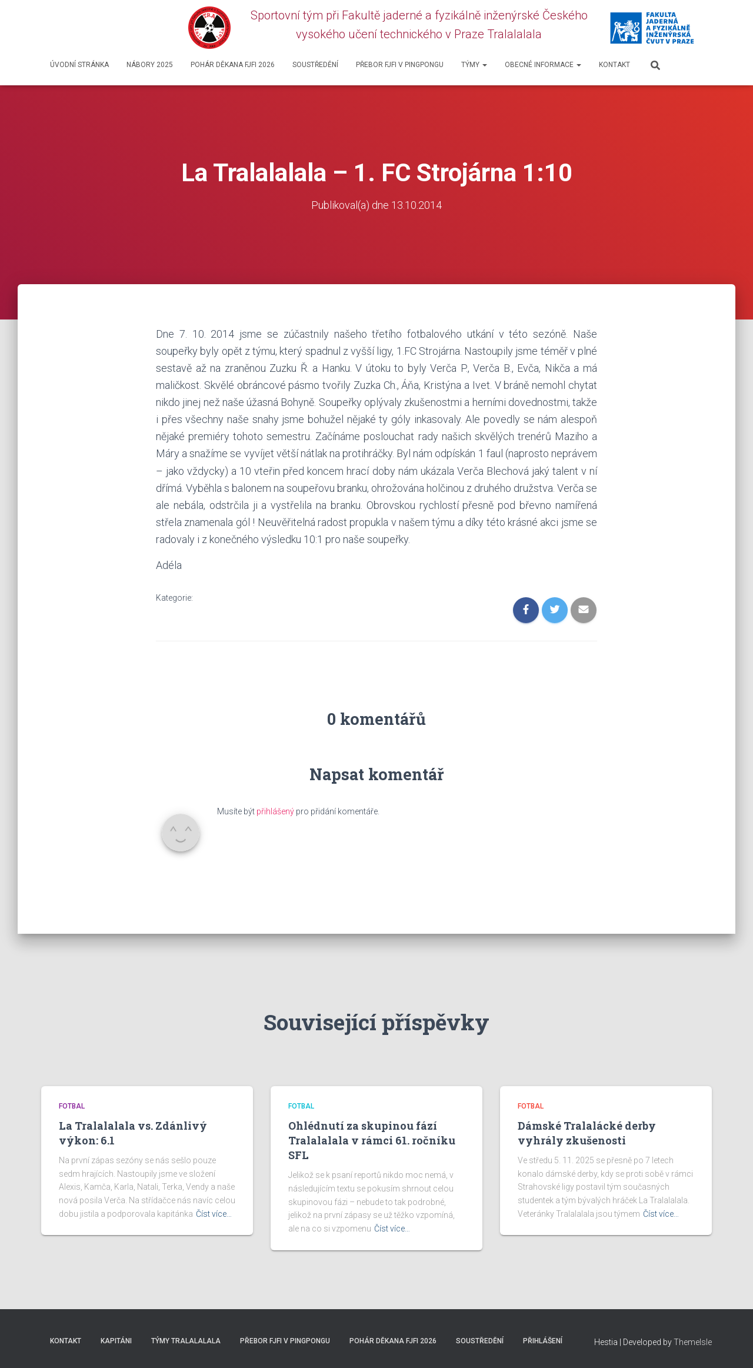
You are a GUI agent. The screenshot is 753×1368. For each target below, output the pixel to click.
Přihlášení (542, 1341)
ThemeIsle (693, 1342)
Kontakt (614, 65)
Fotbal (72, 1106)
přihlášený (275, 811)
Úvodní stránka (79, 65)
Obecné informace (543, 65)
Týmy (474, 65)
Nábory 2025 (149, 65)
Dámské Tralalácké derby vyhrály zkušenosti (587, 1133)
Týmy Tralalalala (186, 1341)
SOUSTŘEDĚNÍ (315, 65)
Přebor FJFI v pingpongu (400, 65)
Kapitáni (116, 1341)
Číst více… (214, 1214)
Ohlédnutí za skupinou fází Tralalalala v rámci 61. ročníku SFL (371, 1140)
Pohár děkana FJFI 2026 (233, 65)
